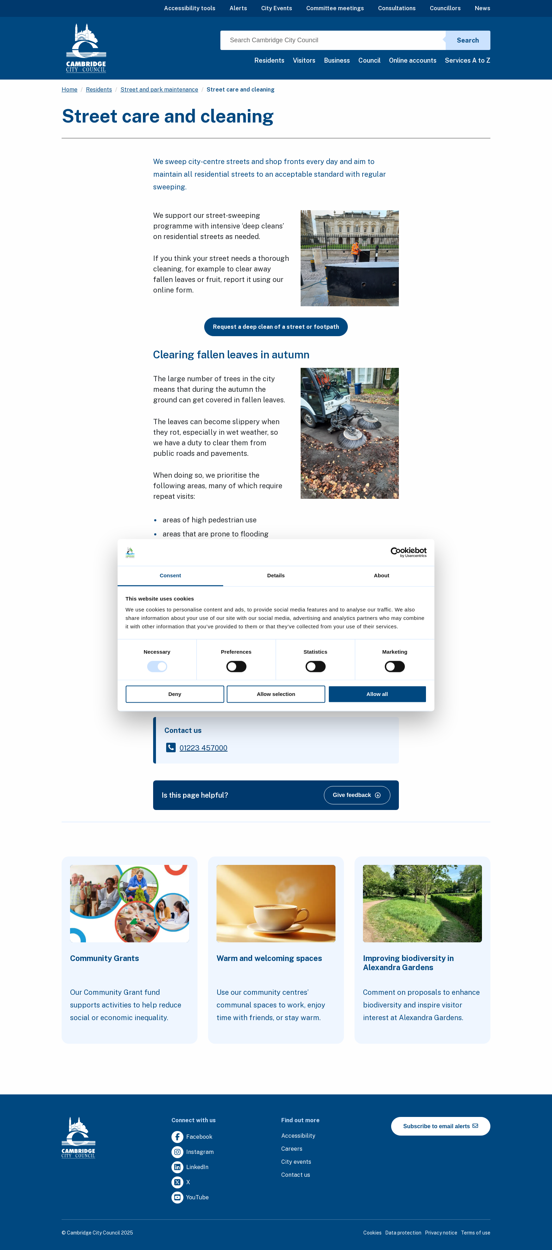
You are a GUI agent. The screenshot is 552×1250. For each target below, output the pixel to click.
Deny (174, 694)
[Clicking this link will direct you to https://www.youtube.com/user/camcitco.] (190, 1198)
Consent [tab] (170, 576)
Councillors (445, 8)
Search (468, 40)
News (482, 8)
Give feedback (357, 795)
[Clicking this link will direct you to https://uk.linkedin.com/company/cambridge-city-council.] (189, 1167)
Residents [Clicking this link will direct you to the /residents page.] (99, 89)
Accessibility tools (189, 8)
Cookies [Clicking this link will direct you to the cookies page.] (372, 1233)
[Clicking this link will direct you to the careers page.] (291, 1149)
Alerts (238, 8)
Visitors (304, 60)
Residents (269, 60)
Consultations (397, 8)
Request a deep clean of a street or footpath (276, 327)
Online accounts (413, 60)
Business (337, 60)
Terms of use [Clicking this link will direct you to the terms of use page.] (475, 1233)
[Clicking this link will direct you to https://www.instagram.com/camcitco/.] (192, 1152)
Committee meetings (335, 8)
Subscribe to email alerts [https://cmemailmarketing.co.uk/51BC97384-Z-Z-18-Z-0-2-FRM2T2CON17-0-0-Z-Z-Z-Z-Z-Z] (440, 1126)
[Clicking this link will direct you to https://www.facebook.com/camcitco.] (191, 1137)
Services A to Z (467, 60)
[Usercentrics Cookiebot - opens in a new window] (396, 552)
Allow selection (276, 694)
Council (369, 60)
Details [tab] (276, 576)
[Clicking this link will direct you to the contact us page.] (295, 1175)
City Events (276, 8)
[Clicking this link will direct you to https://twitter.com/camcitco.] (180, 1182)
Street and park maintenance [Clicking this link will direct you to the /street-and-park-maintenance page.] (159, 89)
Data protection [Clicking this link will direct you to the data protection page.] (403, 1233)
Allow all (377, 694)
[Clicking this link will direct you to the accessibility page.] (298, 1136)
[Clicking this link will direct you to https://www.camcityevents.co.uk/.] (296, 1162)
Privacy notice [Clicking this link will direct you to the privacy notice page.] (441, 1233)
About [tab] (381, 576)
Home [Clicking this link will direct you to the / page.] (69, 89)
